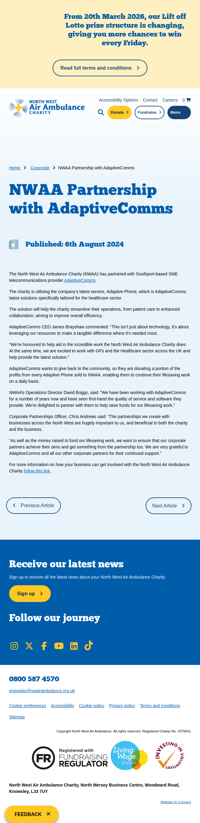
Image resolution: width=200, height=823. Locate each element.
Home (14, 167)
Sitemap (17, 716)
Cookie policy (91, 705)
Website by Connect (175, 802)
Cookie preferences (27, 705)
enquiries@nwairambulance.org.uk (42, 690)
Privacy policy (122, 705)
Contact (150, 100)
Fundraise (147, 112)
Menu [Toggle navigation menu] (176, 112)
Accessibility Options (118, 100)
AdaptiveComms (79, 280)
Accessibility (62, 705)
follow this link (37, 471)
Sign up (26, 593)
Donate (117, 112)
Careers (170, 100)
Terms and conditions (160, 705)
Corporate (39, 167)
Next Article (164, 505)
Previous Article (37, 505)
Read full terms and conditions (96, 68)
